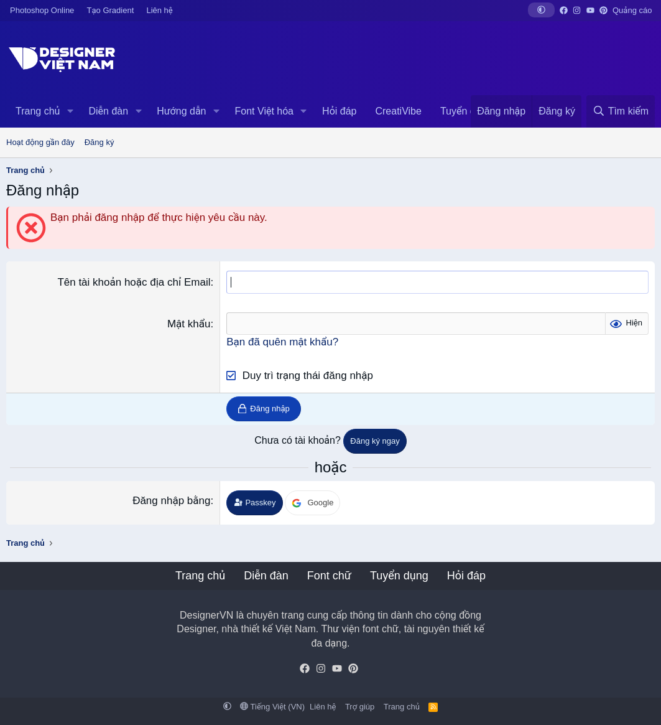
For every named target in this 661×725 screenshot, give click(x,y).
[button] (541, 9)
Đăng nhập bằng (171, 501)
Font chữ (329, 575)
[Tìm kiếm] (620, 111)
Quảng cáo (632, 10)
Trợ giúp (359, 706)
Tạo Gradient (110, 10)
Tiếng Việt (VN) (272, 706)
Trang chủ (38, 111)
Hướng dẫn (181, 111)
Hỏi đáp (339, 111)
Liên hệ (159, 10)
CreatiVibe (398, 111)
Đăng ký (99, 142)
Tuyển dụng (466, 111)
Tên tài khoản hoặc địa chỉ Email (133, 282)
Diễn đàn (108, 111)
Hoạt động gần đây (40, 142)
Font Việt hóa (264, 111)
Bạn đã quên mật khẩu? (282, 342)
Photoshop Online (42, 10)
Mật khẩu (189, 324)
